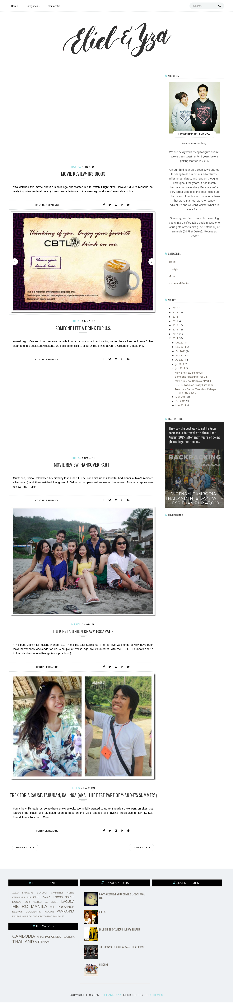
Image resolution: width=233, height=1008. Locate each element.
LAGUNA (67, 907)
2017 (176, 312)
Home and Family (179, 283)
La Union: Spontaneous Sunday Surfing (119, 935)
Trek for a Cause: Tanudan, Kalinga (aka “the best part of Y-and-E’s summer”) (83, 797)
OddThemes (153, 1000)
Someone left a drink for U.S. (83, 327)
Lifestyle (76, 166)
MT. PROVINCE (62, 912)
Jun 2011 (180, 368)
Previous (14, 261)
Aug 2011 (180, 359)
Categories (33, 6)
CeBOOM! (103, 970)
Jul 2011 (180, 364)
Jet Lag (102, 917)
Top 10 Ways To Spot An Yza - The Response (122, 952)
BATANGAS (27, 898)
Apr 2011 (180, 401)
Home (14, 6)
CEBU (36, 902)
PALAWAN (49, 917)
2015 (176, 321)
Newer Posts (25, 853)
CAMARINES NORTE (63, 898)
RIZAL (29, 922)
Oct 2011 (180, 351)
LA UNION (76, 624)
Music (172, 276)
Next (151, 261)
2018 (176, 308)
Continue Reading (47, 205)
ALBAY (15, 898)
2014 (176, 325)
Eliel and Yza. (111, 1000)
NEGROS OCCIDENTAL (26, 917)
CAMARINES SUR (21, 903)
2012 (176, 334)
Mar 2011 (181, 405)
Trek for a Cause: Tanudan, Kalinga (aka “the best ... (195, 390)
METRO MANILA (29, 912)
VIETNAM (42, 947)
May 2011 (181, 396)
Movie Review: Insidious (83, 173)
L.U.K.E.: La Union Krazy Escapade (83, 631)
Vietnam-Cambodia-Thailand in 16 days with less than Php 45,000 (194, 498)
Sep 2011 (181, 355)
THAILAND (23, 947)
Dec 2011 (180, 342)
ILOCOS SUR (21, 907)
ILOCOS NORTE (64, 902)
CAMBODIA (23, 941)
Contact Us (54, 6)
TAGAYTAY (38, 922)
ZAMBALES (58, 922)
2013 (176, 329)
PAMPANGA (65, 917)
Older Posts (141, 853)
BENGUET (42, 898)
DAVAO (46, 903)
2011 (176, 338)
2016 (176, 316)
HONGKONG (53, 942)
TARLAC (48, 922)
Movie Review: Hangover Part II (83, 464)
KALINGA (76, 788)
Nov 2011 (181, 346)
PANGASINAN (19, 922)
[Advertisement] (194, 579)
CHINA (40, 942)
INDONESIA (68, 942)
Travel (172, 262)
